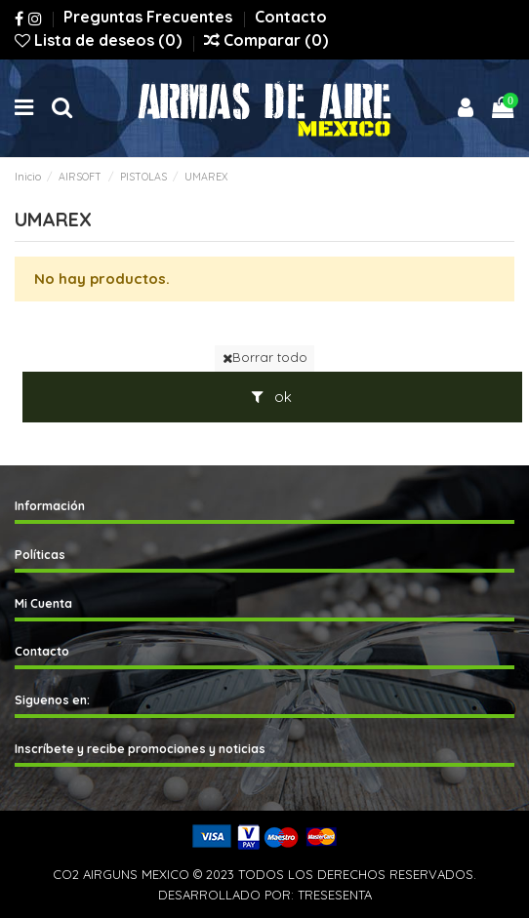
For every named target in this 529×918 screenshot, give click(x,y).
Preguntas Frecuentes (149, 16)
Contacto (291, 16)
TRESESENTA (335, 894)
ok (272, 396)
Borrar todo (265, 357)
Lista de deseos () (100, 40)
